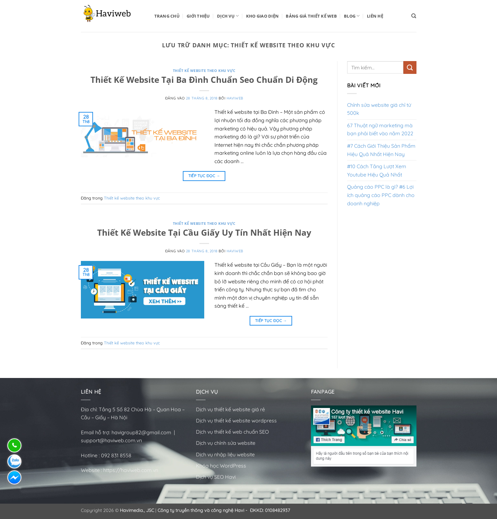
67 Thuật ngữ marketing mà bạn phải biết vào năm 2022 (380, 129)
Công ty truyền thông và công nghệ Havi (201, 510)
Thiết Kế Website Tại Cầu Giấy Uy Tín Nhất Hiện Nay (204, 232)
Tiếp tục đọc (204, 176)
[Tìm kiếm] (413, 16)
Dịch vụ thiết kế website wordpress (237, 420)
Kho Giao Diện (262, 16)
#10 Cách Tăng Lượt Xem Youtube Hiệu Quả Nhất (376, 170)
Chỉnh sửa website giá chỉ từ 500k (379, 109)
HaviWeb (235, 98)
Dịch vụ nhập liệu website (225, 454)
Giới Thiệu (198, 16)
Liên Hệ (375, 16)
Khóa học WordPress (221, 465)
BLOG (352, 16)
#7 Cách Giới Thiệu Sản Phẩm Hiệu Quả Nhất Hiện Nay (381, 150)
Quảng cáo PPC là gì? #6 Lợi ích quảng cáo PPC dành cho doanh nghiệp (381, 195)
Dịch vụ (228, 16)
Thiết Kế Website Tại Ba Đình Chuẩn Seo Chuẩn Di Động (204, 79)
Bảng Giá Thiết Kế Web (311, 16)
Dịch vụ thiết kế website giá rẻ (230, 409)
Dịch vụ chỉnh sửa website (225, 443)
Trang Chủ (167, 16)
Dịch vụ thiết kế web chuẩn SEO (232, 432)
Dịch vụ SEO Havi (216, 477)
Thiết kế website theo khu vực (204, 70)
